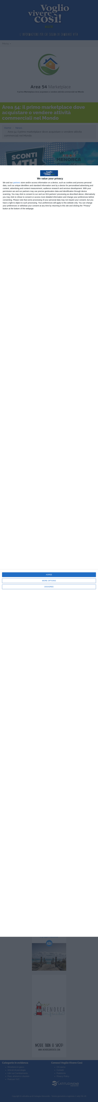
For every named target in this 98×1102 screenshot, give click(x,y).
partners (16, 183)
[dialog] (49, 551)
